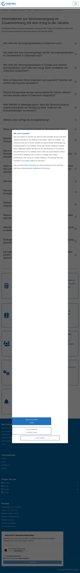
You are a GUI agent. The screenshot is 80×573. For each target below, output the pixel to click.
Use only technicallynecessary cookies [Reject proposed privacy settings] (31, 430)
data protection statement (31, 168)
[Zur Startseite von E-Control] (9, 4)
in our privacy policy (27, 160)
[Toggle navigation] (75, 4)
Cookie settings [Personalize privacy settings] (40, 438)
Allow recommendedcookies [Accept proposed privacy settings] (32, 421)
